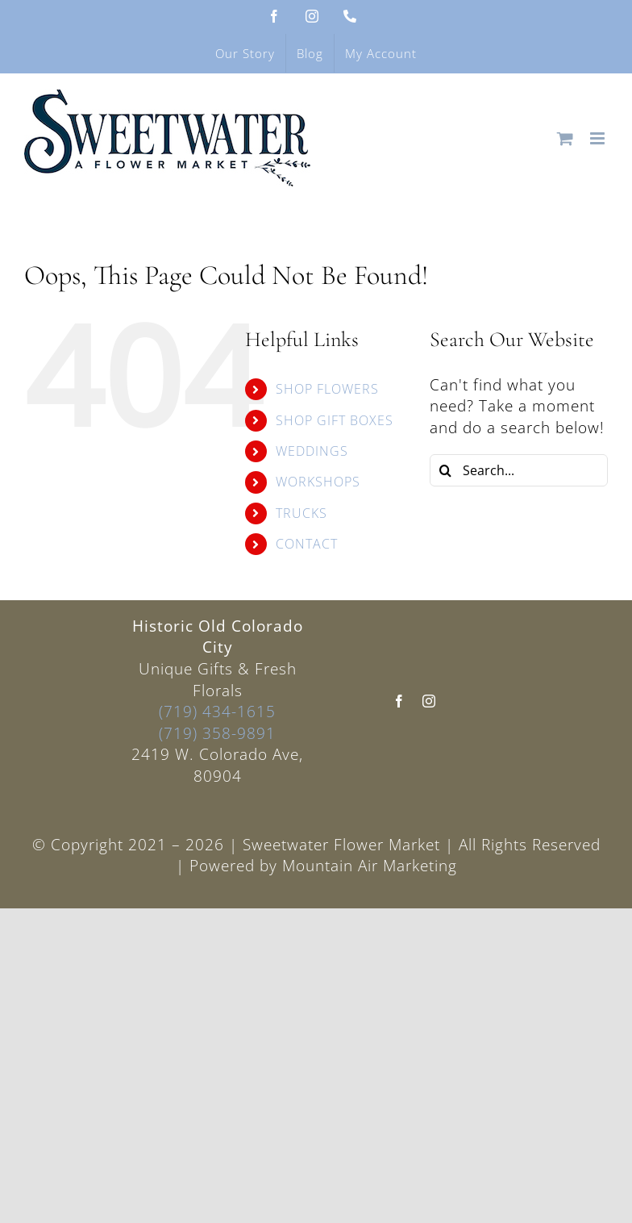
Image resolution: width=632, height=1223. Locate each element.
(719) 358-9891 (217, 733)
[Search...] (519, 470)
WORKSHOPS (318, 481)
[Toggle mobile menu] (599, 138)
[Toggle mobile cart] (565, 138)
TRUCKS (301, 513)
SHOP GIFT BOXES (334, 420)
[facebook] (399, 701)
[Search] (446, 470)
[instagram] (429, 701)
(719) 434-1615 (217, 711)
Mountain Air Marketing (369, 865)
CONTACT (307, 544)
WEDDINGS (312, 451)
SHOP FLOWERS (327, 389)
